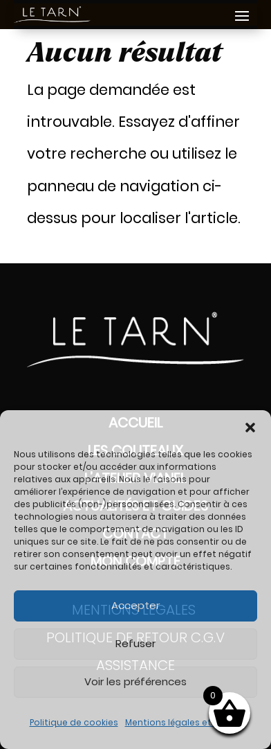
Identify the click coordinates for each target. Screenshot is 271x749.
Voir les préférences (135, 681)
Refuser (135, 643)
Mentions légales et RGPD (180, 722)
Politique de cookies (74, 722)
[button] (250, 427)
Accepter (135, 605)
